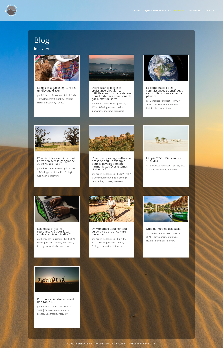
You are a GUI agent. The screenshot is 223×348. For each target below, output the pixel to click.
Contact (212, 10)
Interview (50, 102)
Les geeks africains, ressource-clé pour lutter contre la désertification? (54, 231)
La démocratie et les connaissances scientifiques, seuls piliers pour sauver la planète (165, 92)
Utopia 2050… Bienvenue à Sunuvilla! (163, 159)
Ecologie (68, 98)
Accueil (136, 10)
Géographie (43, 175)
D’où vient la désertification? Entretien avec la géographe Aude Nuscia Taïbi (56, 161)
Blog (178, 10)
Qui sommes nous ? (158, 10)
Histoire (41, 102)
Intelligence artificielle (48, 246)
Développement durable (51, 98)
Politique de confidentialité (142, 343)
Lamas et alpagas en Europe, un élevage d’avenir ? (56, 89)
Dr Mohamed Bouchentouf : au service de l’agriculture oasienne (110, 231)
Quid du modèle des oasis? (163, 229)
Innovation (68, 242)
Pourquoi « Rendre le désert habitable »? (55, 300)
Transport (119, 110)
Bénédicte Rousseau (51, 95)
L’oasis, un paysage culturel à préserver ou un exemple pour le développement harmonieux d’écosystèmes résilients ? (111, 163)
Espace (40, 313)
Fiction (151, 169)
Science (60, 102)
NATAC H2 (195, 10)
